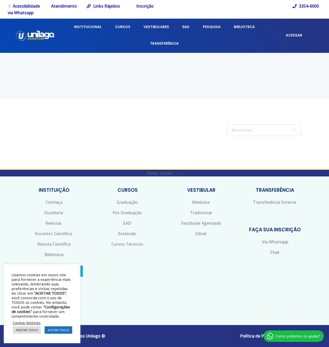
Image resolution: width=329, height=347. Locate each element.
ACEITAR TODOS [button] (58, 330)
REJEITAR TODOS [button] (27, 330)
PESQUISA (212, 26)
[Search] (294, 130)
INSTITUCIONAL (88, 26)
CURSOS (122, 26)
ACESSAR (294, 35)
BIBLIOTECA (244, 26)
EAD (185, 26)
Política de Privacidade (261, 336)
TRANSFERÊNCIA (164, 43)
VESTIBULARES (156, 26)
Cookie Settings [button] (27, 322)
